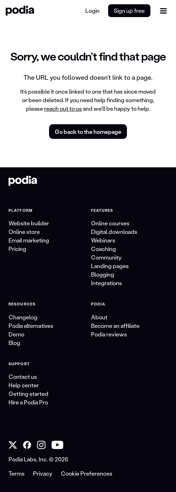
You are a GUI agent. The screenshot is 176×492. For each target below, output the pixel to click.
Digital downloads (114, 231)
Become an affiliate (115, 325)
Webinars (103, 240)
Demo (16, 334)
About (99, 317)
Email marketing (29, 240)
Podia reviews (109, 334)
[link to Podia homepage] (23, 181)
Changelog (23, 317)
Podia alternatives (31, 325)
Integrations (106, 283)
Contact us (23, 376)
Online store (24, 231)
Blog (14, 342)
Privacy (42, 473)
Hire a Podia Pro (28, 402)
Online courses (110, 223)
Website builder (29, 223)
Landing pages (110, 265)
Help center (24, 385)
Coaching (103, 248)
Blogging (102, 274)
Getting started (28, 393)
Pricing (17, 248)
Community (106, 257)
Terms (17, 473)
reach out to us (63, 108)
